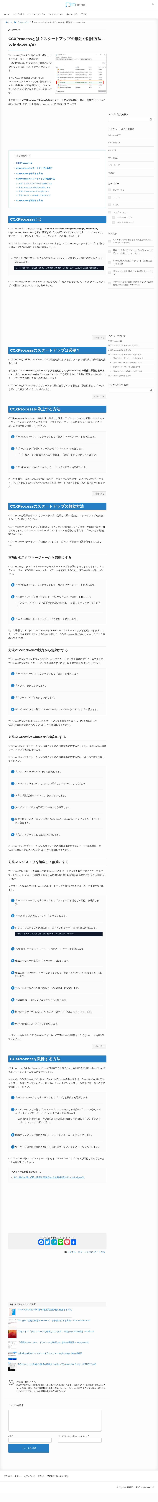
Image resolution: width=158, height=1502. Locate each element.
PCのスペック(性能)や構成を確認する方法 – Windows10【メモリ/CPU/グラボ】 (57, 1364)
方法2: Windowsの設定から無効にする (36, 187)
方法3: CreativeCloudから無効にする (35, 191)
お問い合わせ (29, 1480)
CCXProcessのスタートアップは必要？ (35, 168)
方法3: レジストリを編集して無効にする (36, 195)
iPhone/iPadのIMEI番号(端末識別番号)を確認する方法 (45, 1309)
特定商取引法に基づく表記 (57, 1480)
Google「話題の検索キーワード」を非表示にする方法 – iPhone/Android (54, 1320)
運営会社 (41, 1480)
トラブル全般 (18, 14)
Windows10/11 (114, 135)
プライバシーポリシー (13, 1480)
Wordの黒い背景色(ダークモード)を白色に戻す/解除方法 (132, 262)
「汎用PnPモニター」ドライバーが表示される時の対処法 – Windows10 (53, 1342)
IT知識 (83, 14)
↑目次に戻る (99, 338)
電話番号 (112, 173)
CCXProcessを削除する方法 (30, 200)
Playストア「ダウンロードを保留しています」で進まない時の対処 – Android (56, 1331)
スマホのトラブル (55, 14)
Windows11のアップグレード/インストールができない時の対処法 (50, 1353)
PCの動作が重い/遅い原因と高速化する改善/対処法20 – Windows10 (49, 1177)
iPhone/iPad (114, 143)
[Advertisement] (57, 128)
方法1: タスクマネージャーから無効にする (37, 183)
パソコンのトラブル (36, 14)
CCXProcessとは (25, 163)
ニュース (117, 197)
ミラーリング (114, 165)
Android (112, 150)
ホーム (7, 14)
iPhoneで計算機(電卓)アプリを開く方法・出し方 (133, 272)
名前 (10, 1440)
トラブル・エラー (75, 1252)
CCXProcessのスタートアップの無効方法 (37, 178)
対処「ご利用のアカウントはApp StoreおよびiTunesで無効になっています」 (133, 251)
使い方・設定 (72, 14)
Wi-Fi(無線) (113, 158)
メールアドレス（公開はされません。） (73, 1440)
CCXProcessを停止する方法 (30, 173)
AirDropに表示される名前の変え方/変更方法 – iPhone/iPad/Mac (133, 241)
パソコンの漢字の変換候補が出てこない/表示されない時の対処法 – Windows (133, 283)
